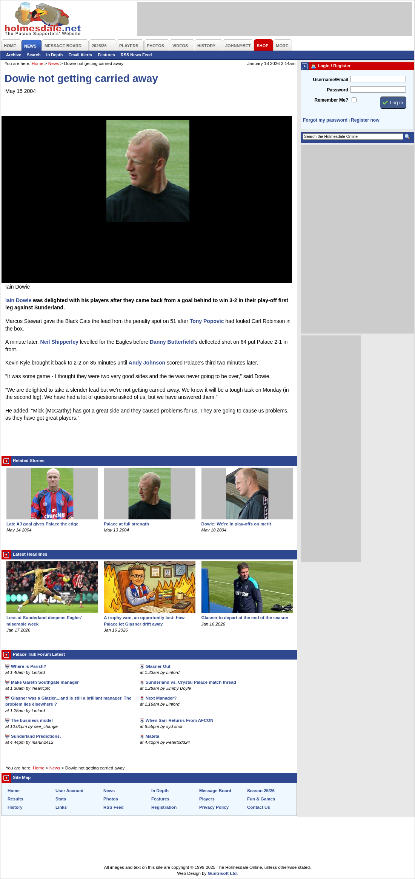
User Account (69, 790)
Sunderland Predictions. (36, 736)
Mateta (152, 736)
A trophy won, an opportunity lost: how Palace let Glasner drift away (149, 617)
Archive (13, 55)
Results (15, 799)
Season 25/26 (261, 790)
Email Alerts (80, 55)
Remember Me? (331, 100)
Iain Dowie (18, 300)
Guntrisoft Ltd (222, 873)
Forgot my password (325, 120)
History (15, 807)
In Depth (54, 55)
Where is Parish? (28, 666)
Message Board (215, 790)
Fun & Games (261, 799)
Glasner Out (158, 666)
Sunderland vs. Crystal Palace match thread (191, 682)
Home (37, 63)
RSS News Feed (136, 55)
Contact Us (258, 807)
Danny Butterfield (172, 342)
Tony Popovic (207, 321)
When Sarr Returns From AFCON (180, 720)
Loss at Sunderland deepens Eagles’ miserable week (52, 617)
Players (207, 799)
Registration (164, 807)
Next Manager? (161, 698)
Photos (110, 799)
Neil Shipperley (59, 342)
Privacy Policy (214, 807)
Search (33, 55)
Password (337, 90)
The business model (32, 720)
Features (106, 55)
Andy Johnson (147, 363)
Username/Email (330, 79)
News (53, 63)
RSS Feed (113, 807)
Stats (60, 799)
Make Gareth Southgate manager (45, 682)
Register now (365, 120)
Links (61, 807)
